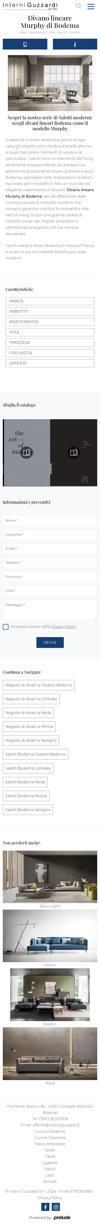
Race (50, 1083)
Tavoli (50, 1156)
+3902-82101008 (53, 1119)
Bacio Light (50, 906)
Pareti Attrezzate (50, 1144)
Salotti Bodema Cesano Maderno (35, 754)
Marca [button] (16, 301)
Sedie (50, 1150)
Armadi (50, 1181)
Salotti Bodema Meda (25, 782)
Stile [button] (14, 332)
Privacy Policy (63, 626)
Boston (50, 1024)
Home (23, 32)
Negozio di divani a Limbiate (31, 699)
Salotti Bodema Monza (26, 796)
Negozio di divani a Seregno (31, 740)
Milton (50, 965)
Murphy (75, 32)
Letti (50, 1175)
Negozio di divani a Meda (28, 713)
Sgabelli (50, 1163)
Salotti (63, 32)
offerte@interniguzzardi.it (56, 1125)
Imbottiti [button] (18, 311)
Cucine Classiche (50, 1138)
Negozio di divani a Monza (29, 726)
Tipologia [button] (19, 342)
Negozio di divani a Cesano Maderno (38, 685)
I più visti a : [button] (21, 353)
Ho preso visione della (43, 626)
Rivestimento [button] (23, 322)
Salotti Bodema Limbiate (28, 768)
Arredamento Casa (42, 32)
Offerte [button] (18, 363)
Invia (50, 642)
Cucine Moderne (50, 1131)
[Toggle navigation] (91, 6)
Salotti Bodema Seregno (27, 810)
